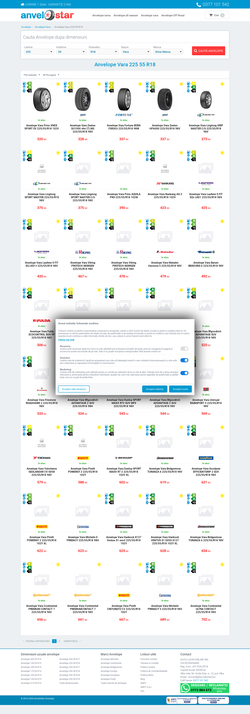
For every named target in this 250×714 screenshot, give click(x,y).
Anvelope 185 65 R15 (31, 676)
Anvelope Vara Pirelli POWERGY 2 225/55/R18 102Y (83, 477)
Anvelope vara (149, 15)
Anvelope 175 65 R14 (31, 680)
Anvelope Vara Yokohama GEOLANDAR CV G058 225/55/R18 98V (42, 477)
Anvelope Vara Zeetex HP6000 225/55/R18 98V (164, 127)
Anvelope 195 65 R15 (31, 672)
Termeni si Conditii (149, 672)
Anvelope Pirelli (108, 688)
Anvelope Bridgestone (111, 676)
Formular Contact (148, 668)
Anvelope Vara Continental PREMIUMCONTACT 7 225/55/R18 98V (82, 617)
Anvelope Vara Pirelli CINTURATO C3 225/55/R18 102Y (123, 617)
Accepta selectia (155, 389)
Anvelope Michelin (110, 668)
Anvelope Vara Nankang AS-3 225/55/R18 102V (165, 197)
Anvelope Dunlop (109, 680)
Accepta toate (180, 389)
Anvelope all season (126, 15)
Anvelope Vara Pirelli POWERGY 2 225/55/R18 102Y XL (41, 547)
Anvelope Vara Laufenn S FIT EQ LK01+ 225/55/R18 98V (41, 267)
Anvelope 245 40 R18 (69, 680)
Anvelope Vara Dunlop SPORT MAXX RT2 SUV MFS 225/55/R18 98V (123, 407)
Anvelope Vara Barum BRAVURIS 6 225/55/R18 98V (206, 268)
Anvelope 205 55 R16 (31, 668)
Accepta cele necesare (74, 389)
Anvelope (26, 27)
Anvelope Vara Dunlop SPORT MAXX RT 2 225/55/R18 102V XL (124, 477)
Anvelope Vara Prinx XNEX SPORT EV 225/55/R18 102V (41, 127)
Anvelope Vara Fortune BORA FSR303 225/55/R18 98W (124, 127)
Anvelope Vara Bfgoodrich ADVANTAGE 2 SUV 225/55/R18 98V (165, 407)
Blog (142, 688)
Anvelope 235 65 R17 (69, 676)
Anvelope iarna (101, 15)
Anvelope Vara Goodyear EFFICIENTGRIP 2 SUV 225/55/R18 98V (206, 477)
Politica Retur (146, 684)
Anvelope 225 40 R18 (69, 672)
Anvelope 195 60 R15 (31, 688)
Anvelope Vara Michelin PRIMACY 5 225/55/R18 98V (165, 615)
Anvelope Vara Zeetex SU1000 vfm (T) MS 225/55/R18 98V (82, 128)
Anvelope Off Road (172, 15)
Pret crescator (33, 75)
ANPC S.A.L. (146, 696)
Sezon (125, 47)
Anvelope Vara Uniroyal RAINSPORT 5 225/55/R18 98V (206, 407)
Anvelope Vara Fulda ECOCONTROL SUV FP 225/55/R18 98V (42, 338)
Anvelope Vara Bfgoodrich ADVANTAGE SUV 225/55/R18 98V (206, 338)
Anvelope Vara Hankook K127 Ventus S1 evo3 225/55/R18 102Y (124, 547)
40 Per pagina (54, 75)
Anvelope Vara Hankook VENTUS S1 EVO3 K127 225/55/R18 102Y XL (165, 547)
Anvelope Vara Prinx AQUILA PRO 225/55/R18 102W (123, 197)
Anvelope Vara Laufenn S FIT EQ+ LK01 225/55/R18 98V (206, 197)
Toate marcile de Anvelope (114, 692)
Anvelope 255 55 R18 (69, 684)
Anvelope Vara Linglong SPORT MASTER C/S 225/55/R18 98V (83, 198)
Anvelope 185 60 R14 (31, 684)
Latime (28, 47)
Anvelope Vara (43, 27)
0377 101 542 (200, 689)
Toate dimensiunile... (69, 692)
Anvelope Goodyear (110, 684)
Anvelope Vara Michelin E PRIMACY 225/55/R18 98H (83, 546)
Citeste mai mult (67, 339)
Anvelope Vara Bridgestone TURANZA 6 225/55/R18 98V (165, 477)
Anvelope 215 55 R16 (31, 692)
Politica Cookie (147, 676)
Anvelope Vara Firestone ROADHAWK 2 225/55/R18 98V (42, 407)
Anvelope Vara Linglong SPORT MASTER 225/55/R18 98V (42, 198)
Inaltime (61, 47)
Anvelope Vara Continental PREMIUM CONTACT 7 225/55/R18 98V (41, 617)
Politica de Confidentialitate (153, 680)
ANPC (143, 692)
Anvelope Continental (111, 672)
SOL (142, 700)
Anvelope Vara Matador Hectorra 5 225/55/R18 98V (165, 267)
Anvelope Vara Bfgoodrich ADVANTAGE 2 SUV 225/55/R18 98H (83, 407)
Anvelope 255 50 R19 (69, 688)
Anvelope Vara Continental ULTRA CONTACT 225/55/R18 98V (205, 617)
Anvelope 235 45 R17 (69, 668)
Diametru (94, 47)
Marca (157, 47)
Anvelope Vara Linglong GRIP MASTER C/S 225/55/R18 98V (206, 128)
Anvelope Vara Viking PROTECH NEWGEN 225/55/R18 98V (82, 268)
